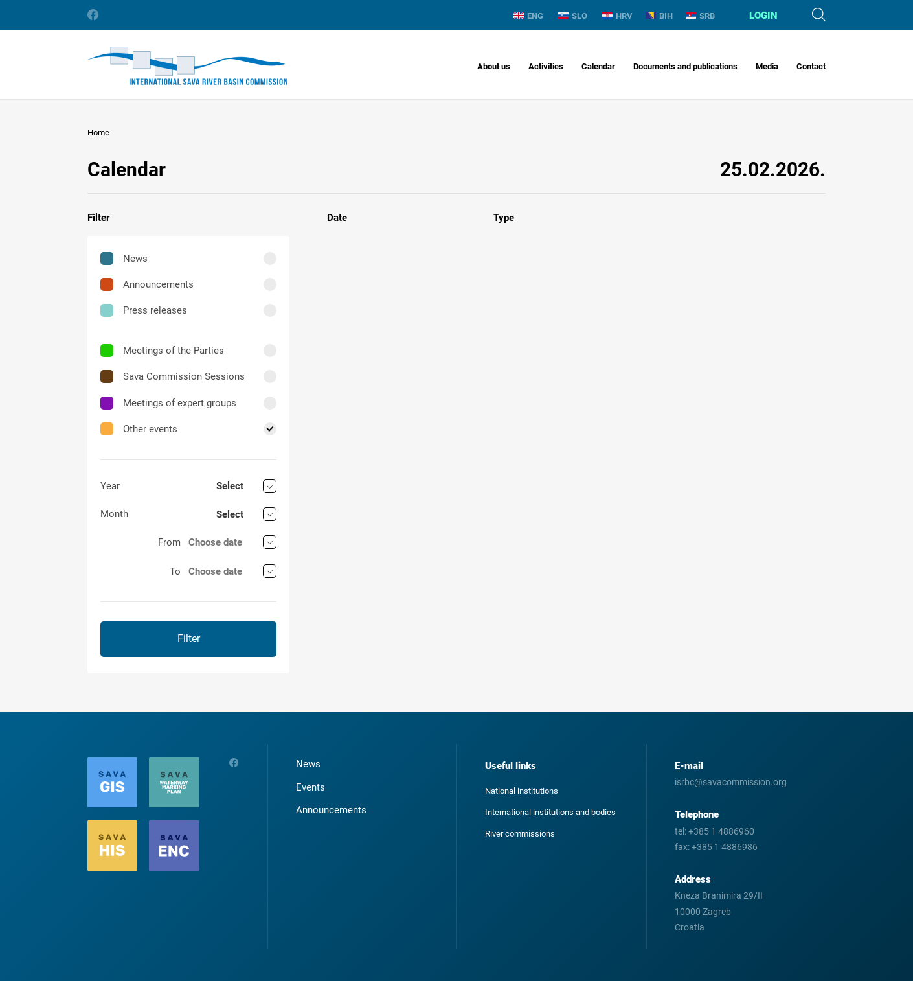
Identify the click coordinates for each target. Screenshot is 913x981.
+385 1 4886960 (721, 831)
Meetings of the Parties (162, 350)
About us (493, 66)
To (175, 571)
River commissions (520, 833)
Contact (811, 66)
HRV (617, 16)
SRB (700, 16)
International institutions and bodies (550, 812)
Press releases (143, 310)
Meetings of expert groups (168, 403)
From (169, 542)
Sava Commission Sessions (172, 376)
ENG (528, 16)
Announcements (147, 284)
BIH (659, 16)
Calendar (598, 66)
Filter (188, 638)
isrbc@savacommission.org (731, 782)
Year (110, 486)
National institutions (521, 791)
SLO (572, 16)
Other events (138, 428)
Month (114, 514)
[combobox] (246, 486)
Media (767, 66)
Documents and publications (685, 66)
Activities (545, 66)
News (124, 258)
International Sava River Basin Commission (187, 66)
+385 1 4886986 (725, 847)
